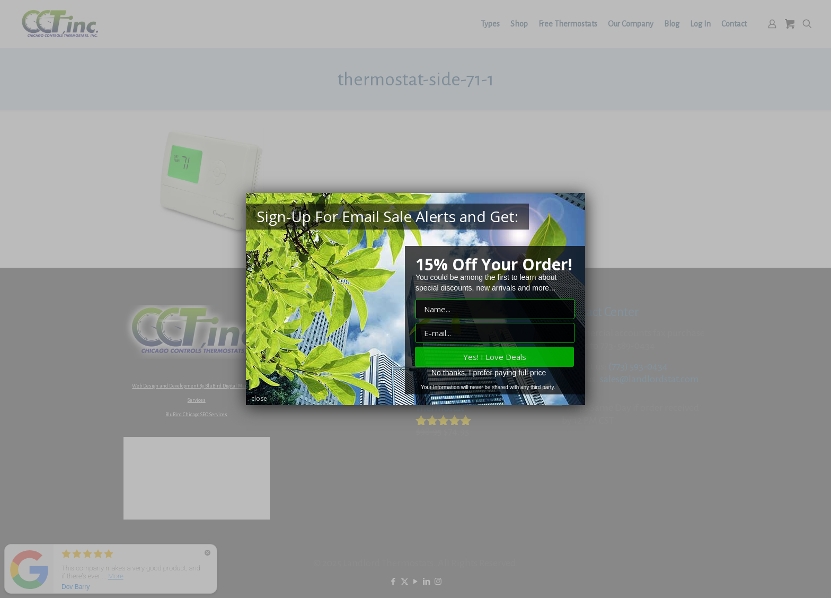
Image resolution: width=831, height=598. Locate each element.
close (259, 398)
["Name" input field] (494, 309)
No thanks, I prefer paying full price (488, 372)
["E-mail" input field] (494, 333)
